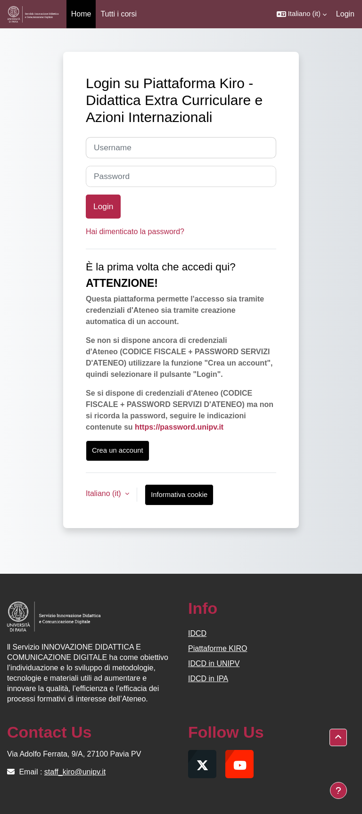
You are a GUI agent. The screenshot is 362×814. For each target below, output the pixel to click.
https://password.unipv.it (179, 427)
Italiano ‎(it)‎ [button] (104, 493)
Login (345, 14)
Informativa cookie (179, 494)
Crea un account (117, 450)
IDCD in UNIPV (213, 663)
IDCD (197, 633)
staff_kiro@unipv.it (75, 772)
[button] (301, 14)
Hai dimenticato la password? (135, 232)
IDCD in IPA (208, 679)
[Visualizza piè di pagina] (338, 790)
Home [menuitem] (81, 14)
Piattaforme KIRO (217, 648)
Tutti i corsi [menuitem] (118, 14)
